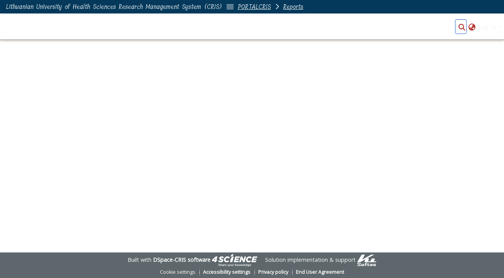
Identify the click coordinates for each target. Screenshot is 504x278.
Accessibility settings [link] (226, 272)
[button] (462, 27)
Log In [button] (487, 27)
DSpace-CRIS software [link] (181, 259)
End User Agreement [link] (320, 272)
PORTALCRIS (254, 7)
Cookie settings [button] (177, 272)
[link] (234, 259)
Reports (293, 7)
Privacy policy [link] (273, 272)
